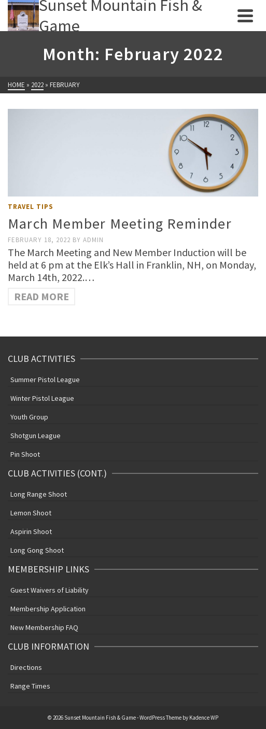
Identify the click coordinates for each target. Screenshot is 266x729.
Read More (41, 296)
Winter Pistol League (42, 398)
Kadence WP (203, 717)
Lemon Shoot (30, 512)
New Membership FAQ (44, 627)
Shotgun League (35, 435)
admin (93, 239)
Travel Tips (30, 206)
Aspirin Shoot (31, 531)
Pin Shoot (25, 454)
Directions (26, 667)
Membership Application (48, 608)
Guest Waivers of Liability (49, 590)
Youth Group (29, 417)
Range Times (30, 686)
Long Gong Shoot (37, 550)
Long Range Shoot (38, 494)
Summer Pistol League (45, 379)
